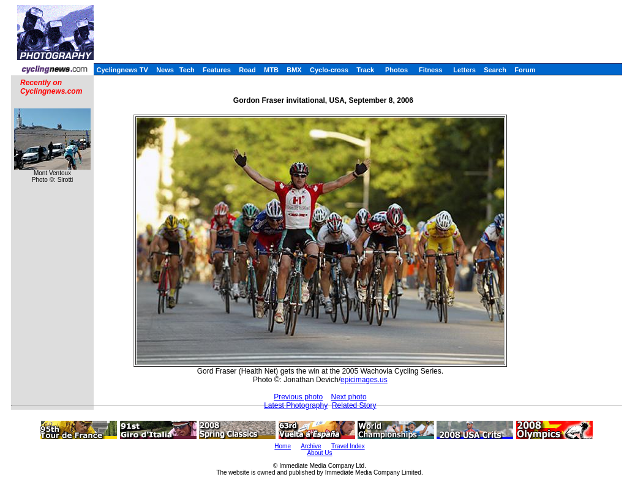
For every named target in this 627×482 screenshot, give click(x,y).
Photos (396, 69)
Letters (464, 69)
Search (495, 69)
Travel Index (348, 446)
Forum (524, 69)
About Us (319, 453)
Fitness (431, 69)
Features (217, 69)
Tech (187, 69)
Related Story (354, 405)
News (165, 69)
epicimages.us (364, 379)
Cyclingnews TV (122, 69)
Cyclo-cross (329, 69)
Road (247, 69)
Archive (311, 446)
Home (282, 446)
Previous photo (298, 397)
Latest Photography (296, 405)
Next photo (349, 397)
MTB (271, 69)
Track (365, 69)
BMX (294, 69)
